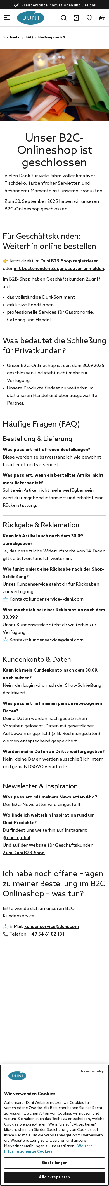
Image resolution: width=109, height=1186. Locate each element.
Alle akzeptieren (54, 1177)
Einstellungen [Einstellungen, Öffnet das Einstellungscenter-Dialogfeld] (54, 1163)
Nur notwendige (92, 1071)
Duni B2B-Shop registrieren (70, 261)
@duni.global (16, 838)
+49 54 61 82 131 (46, 934)
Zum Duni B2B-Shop (24, 853)
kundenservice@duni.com (56, 599)
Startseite (11, 38)
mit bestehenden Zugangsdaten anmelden (59, 268)
